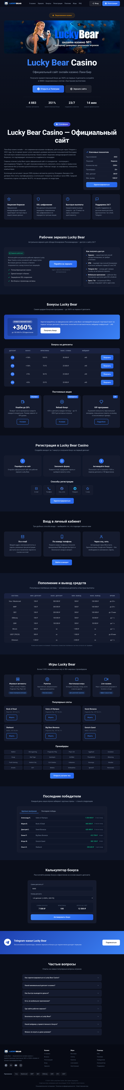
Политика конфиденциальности (65, 1086)
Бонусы (48, 3)
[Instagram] (21, 1065)
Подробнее (101, 422)
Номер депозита (36, 894)
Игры (75, 3)
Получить (107, 358)
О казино (32, 3)
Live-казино (74, 1063)
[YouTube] (16, 1065)
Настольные (75, 1066)
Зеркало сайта (78, 89)
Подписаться (111, 943)
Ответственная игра (82, 1086)
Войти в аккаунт (62, 562)
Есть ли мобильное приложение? (62, 1001)
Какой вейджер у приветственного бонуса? (62, 1024)
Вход (95, 3)
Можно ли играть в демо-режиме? (62, 1032)
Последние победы (48, 811)
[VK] (11, 1065)
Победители (101, 1060)
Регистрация (57, 3)
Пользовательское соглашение (45, 1086)
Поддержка (100, 1066)
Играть (11, 717)
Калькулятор (101, 1063)
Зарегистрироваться (102, 185)
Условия (23, 422)
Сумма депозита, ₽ (37, 884)
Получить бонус (50, 330)
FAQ (80, 3)
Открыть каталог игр (62, 776)
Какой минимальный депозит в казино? (62, 985)
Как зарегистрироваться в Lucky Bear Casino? (62, 978)
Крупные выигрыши (29, 811)
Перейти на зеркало (63, 264)
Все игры (73, 1053)
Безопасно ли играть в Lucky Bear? (62, 1016)
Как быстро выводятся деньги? (62, 993)
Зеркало (41, 3)
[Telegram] (6, 1065)
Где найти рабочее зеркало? (62, 1009)
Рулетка (73, 1060)
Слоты (73, 1057)
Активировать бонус (62, 917)
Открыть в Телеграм (48, 89)
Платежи (67, 3)
